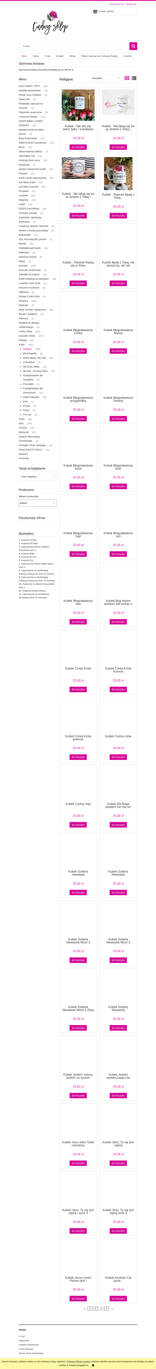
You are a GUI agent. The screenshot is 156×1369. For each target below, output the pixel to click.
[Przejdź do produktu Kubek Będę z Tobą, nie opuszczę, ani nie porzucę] (118, 242)
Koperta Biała (27, 553)
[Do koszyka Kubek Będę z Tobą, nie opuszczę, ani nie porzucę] (118, 283)
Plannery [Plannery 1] (23, 318)
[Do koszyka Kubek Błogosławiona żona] (78, 486)
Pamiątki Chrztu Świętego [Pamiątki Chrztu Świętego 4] (32, 445)
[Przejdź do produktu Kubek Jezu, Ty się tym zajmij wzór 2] (118, 1189)
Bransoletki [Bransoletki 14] (24, 235)
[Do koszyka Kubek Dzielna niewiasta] (78, 892)
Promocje (24, 458)
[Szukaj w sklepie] (75, 46)
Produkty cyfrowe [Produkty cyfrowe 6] (28, 213)
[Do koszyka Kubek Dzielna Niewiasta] (118, 892)
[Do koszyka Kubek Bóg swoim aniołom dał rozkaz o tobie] (118, 622)
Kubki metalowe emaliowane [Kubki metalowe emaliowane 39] (34, 278)
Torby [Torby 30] (22, 419)
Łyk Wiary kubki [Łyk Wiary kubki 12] (27, 182)
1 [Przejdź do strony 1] (90, 1308)
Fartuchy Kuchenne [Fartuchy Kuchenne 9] (29, 287)
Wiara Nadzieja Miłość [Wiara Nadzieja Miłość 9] (30, 151)
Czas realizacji (26, 1349)
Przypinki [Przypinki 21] (23, 191)
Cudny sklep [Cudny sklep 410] (25, 331)
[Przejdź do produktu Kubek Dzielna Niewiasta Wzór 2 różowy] (78, 918)
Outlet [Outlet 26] (22, 204)
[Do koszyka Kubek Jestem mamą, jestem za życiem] (78, 1095)
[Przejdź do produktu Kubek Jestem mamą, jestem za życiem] (78, 1054)
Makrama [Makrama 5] (24, 292)
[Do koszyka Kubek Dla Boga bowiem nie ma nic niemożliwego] (118, 825)
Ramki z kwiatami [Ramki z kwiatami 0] (28, 314)
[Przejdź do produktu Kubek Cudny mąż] (78, 783)
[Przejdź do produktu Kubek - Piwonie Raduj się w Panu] (78, 242)
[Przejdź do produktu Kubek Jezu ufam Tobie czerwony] (78, 1122)
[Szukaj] (133, 46)
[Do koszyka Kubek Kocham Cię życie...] (118, 1298)
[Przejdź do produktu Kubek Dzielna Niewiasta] (118, 851)
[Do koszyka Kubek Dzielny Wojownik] (118, 1028)
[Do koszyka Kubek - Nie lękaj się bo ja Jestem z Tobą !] (118, 147)
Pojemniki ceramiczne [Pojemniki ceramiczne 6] (30, 112)
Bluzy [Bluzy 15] (22, 147)
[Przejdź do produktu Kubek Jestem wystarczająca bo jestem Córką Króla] (118, 1054)
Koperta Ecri (27, 560)
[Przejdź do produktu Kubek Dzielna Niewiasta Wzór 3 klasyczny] (118, 918)
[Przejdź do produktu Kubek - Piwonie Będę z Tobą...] (118, 173)
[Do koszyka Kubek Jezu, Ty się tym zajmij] (118, 1163)
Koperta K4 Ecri (29, 557)
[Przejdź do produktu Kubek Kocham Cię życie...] (118, 1257)
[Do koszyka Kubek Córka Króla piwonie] (78, 757)
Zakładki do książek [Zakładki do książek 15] (29, 274)
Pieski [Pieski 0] (26, 410)
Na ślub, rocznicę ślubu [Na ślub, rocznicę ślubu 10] (35, 371)
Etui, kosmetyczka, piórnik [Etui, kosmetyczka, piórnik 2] (32, 239)
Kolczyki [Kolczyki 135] (23, 265)
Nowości (23, 454)
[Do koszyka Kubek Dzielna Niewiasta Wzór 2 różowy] (78, 960)
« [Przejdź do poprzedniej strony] (84, 1308)
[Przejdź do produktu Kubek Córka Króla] (78, 648)
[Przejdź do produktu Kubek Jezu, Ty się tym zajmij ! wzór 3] (78, 1189)
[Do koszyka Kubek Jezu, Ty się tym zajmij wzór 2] (118, 1231)
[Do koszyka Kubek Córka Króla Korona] (118, 689)
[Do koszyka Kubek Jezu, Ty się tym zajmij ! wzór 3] (78, 1231)
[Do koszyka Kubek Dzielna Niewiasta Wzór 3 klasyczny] (118, 960)
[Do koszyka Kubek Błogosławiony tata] (78, 622)
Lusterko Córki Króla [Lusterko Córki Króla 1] (29, 283)
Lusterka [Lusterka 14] (23, 195)
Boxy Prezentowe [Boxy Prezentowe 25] (28, 138)
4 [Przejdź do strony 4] (106, 1308)
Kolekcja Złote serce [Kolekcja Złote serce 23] (29, 160)
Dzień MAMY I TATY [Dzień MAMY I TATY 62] (29, 86)
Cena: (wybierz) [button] (29, 476)
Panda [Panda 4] (26, 405)
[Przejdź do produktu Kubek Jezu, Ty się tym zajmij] (118, 1122)
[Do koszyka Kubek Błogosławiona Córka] (78, 351)
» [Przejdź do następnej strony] (112, 1308)
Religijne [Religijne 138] (27, 349)
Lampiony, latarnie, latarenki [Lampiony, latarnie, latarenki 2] (33, 226)
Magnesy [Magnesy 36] (23, 200)
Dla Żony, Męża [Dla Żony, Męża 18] (31, 366)
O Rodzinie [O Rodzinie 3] (29, 362)
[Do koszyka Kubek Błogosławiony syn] (118, 554)
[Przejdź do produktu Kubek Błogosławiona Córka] (78, 309)
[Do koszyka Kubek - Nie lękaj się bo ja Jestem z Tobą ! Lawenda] (78, 215)
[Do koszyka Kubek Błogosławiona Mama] (118, 351)
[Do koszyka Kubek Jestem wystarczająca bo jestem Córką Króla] (118, 1095)
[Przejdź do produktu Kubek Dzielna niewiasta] (78, 851)
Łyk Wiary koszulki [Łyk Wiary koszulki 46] (28, 186)
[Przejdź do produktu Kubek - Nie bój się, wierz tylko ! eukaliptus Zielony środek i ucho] (78, 105)
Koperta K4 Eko (29, 540)
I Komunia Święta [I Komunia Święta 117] (28, 116)
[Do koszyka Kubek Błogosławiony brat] (118, 486)
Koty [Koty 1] (25, 401)
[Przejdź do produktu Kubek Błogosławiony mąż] (78, 512)
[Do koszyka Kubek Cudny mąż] (78, 825)
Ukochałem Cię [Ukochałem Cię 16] (27, 156)
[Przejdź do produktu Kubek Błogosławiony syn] (118, 512)
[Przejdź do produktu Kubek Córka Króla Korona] (118, 648)
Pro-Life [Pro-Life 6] (27, 414)
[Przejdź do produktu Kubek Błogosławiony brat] (118, 445)
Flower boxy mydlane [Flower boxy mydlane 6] (30, 95)
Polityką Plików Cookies (78, 1361)
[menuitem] (24, 56)
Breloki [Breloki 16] (22, 243)
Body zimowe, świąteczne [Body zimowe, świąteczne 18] (32, 309)
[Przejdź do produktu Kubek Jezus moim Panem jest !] (78, 1257)
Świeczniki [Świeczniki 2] (24, 99)
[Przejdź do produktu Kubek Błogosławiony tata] (78, 580)
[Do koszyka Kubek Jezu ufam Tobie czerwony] (78, 1163)
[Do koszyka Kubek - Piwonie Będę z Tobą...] (118, 215)
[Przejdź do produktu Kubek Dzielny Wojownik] (118, 986)
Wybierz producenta (28, 496)
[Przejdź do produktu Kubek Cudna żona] (118, 716)
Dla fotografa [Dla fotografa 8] (30, 353)
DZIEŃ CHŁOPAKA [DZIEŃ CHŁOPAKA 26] (29, 208)
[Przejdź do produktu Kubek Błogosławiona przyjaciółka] (78, 377)
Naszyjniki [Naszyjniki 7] (24, 164)
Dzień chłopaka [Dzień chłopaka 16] (31, 397)
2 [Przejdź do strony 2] (95, 1308)
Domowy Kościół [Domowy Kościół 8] (27, 257)
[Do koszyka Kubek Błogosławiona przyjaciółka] (78, 419)
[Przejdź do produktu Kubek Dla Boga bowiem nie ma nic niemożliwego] (118, 783)
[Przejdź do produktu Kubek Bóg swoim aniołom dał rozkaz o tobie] (118, 580)
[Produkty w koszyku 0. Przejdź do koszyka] (103, 11)
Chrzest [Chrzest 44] (23, 427)
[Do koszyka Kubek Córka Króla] (78, 689)
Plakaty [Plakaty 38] (23, 340)
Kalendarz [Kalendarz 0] (24, 252)
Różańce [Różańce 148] (23, 300)
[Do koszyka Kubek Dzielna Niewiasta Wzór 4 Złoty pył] (78, 1028)
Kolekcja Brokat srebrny (34, 590)
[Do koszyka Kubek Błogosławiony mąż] (78, 554)
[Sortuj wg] (106, 78)
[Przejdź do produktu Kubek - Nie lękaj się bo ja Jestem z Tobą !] (118, 105)
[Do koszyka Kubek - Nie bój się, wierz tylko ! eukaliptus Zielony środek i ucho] (78, 147)
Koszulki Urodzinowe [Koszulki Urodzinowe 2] (30, 270)
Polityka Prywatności (29, 1344)
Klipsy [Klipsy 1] (22, 261)
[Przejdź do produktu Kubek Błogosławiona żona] (78, 445)
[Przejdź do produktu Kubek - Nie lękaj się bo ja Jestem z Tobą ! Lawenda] (78, 173)
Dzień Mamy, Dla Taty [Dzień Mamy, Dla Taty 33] (34, 357)
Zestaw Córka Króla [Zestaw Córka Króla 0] (29, 296)
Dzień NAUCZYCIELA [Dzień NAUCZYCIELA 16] (30, 449)
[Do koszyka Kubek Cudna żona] (118, 757)
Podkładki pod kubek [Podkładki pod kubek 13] (30, 248)
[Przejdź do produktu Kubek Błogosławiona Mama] (118, 309)
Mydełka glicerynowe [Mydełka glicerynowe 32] (30, 90)
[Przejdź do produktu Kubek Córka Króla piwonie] (78, 716)
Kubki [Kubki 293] (22, 344)
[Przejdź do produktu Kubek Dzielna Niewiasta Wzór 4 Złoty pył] (78, 986)
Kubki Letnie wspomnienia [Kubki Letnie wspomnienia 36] (32, 178)
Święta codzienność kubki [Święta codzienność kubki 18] (32, 169)
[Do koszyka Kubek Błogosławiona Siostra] (118, 419)
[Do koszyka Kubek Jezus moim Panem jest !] (78, 1298)
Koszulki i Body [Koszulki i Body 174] (27, 335)
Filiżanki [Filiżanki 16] (23, 173)
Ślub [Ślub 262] (21, 423)
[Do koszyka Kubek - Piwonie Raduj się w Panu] (78, 283)
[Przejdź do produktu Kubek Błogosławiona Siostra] (118, 377)
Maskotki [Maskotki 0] (23, 305)
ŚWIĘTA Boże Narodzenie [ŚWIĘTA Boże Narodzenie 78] (32, 142)
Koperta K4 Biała (29, 543)
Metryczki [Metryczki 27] (24, 432)
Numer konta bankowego (31, 1353)
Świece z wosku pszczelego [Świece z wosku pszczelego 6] (33, 230)
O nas (22, 1336)
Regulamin (24, 1340)
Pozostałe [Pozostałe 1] (28, 384)
